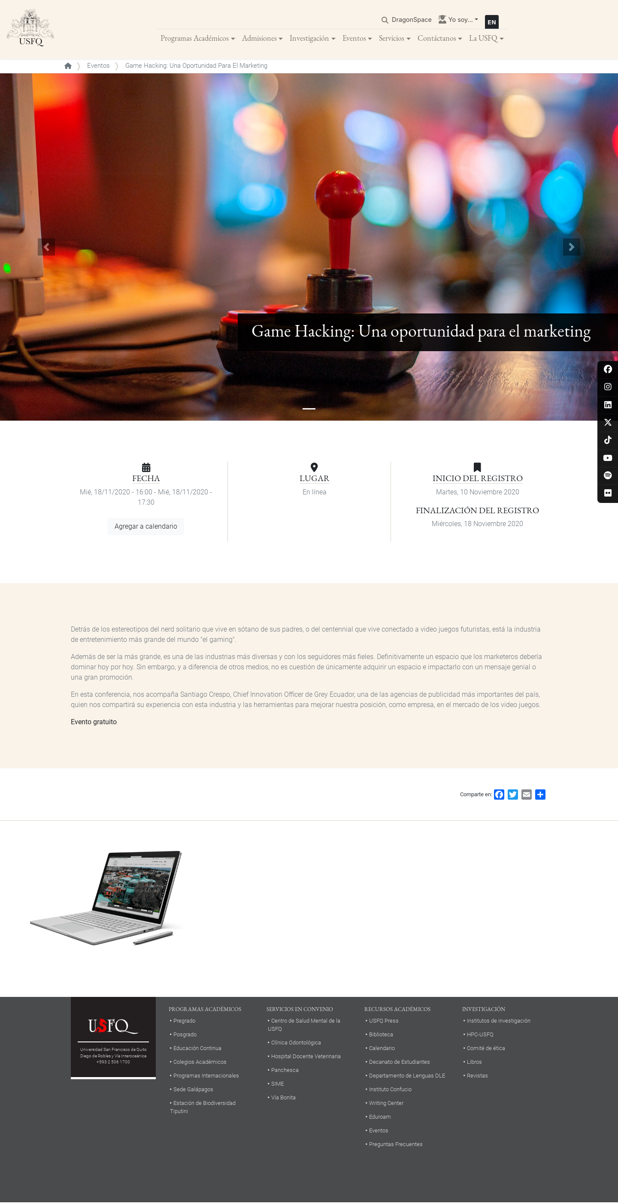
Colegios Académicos (200, 1063)
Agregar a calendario (146, 528)
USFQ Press (384, 1022)
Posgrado (185, 1035)
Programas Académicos (195, 38)
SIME (277, 1085)
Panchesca (285, 1071)
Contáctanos (437, 38)
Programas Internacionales (206, 1076)
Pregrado (184, 1022)
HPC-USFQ (480, 1035)
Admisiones (259, 38)
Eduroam (380, 1117)
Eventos (354, 38)
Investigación (309, 38)
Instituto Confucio (390, 1090)
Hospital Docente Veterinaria (306, 1057)
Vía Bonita (283, 1099)
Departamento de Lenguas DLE (407, 1076)
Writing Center (386, 1104)
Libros (474, 1063)
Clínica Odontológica (296, 1044)
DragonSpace (412, 20)
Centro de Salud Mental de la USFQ (304, 1026)
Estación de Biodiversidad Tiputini (203, 1108)
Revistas (477, 1076)
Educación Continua (197, 1049)
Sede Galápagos (193, 1090)
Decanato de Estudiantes (399, 1063)
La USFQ (483, 38)
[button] (46, 248)
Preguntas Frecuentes (396, 1145)
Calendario (382, 1049)
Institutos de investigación (498, 1022)
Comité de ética (486, 1049)
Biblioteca (381, 1035)
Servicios (391, 38)
